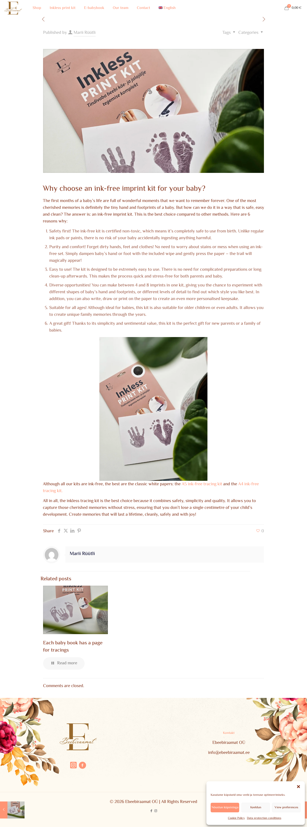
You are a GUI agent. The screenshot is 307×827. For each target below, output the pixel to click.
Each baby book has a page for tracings (73, 646)
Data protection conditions (264, 818)
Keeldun (255, 807)
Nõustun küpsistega (224, 807)
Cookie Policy (236, 818)
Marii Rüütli (85, 32)
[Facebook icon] (151, 811)
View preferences (286, 807)
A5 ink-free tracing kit (202, 484)
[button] (298, 786)
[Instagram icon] (155, 811)
